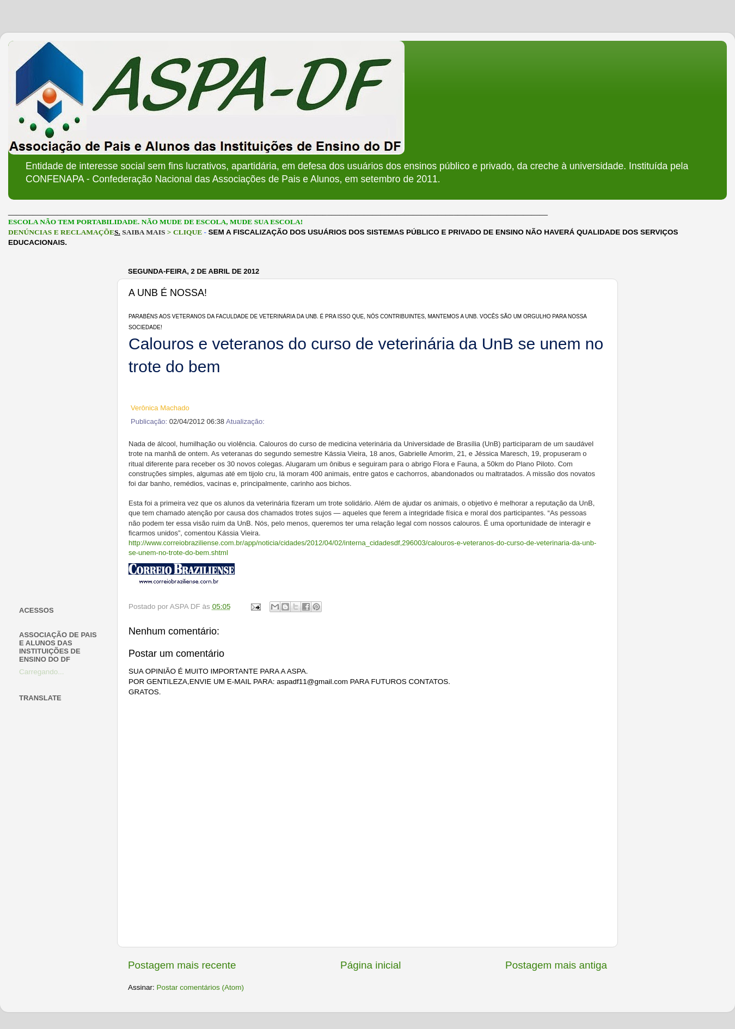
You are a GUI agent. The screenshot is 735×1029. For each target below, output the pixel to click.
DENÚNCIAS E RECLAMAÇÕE (61, 232)
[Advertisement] (61, 426)
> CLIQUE (184, 232)
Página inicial (370, 965)
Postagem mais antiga (556, 965)
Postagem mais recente (182, 965)
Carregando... (41, 672)
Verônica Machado (160, 408)
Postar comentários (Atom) (200, 987)
